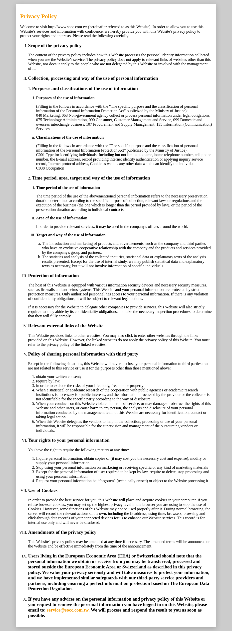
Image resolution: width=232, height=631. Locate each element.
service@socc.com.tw (67, 610)
